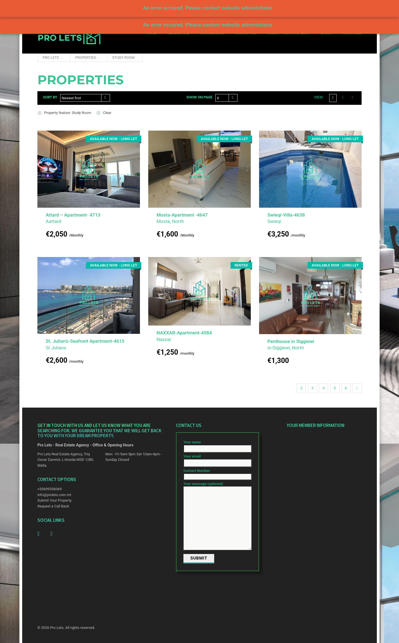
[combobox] (85, 98)
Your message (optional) (217, 516)
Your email (217, 459)
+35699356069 (49, 489)
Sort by (50, 97)
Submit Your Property (54, 500)
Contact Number (217, 474)
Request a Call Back (53, 506)
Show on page (199, 97)
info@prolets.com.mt (54, 495)
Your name (217, 445)
